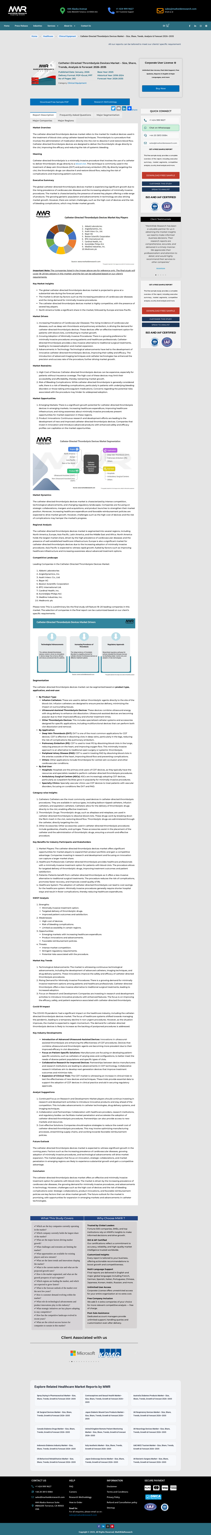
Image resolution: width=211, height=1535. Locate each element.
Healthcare (48, 36)
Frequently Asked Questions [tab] (75, 115)
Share (132, 108)
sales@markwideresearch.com (180, 9)
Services (53, 26)
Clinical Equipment (67, 36)
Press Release (21, 26)
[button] (51, 65)
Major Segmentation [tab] (108, 115)
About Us (70, 26)
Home (6, 26)
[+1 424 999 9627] (111, 10)
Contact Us (86, 26)
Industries (37, 26)
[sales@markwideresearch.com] (160, 10)
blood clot (81, 163)
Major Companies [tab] (42, 120)
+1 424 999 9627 (125, 9)
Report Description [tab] (43, 115)
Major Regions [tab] (66, 120)
